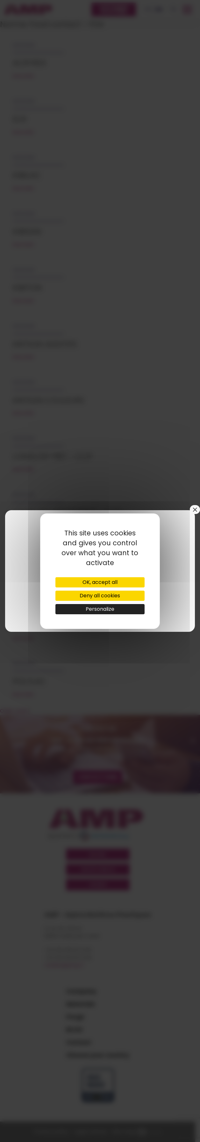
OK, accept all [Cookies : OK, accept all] (100, 582)
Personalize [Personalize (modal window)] (100, 609)
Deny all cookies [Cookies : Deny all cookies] (100, 595)
